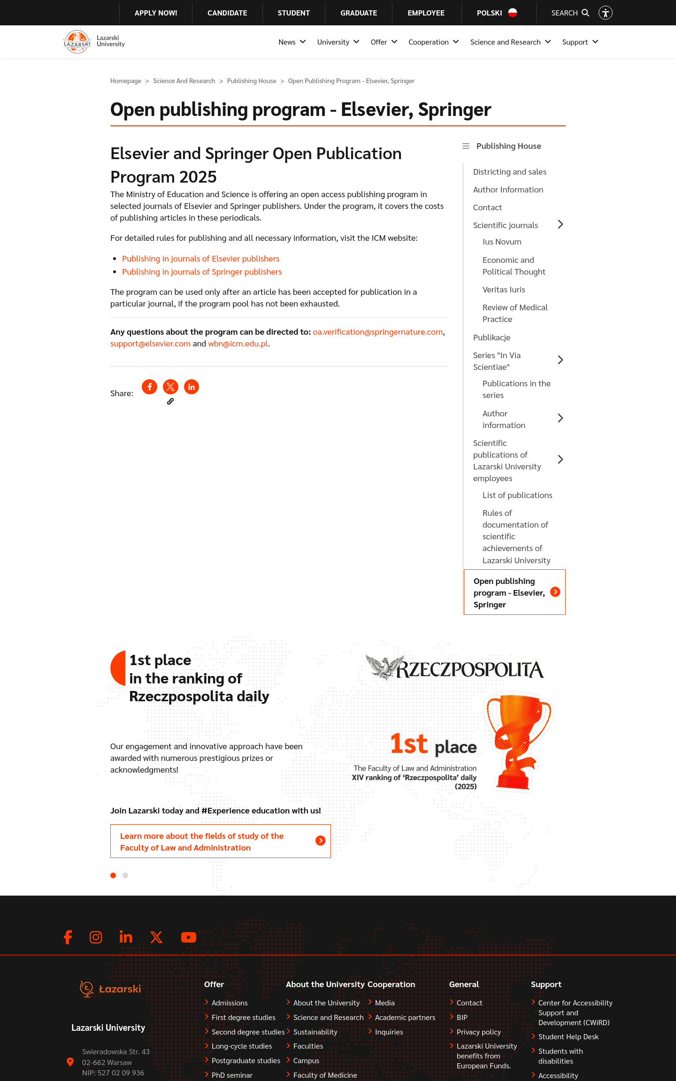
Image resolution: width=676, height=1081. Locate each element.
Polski (489, 12)
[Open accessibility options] (606, 13)
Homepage (125, 80)
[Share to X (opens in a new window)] (170, 386)
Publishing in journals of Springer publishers (202, 271)
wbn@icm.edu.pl (238, 342)
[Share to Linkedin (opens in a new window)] (191, 386)
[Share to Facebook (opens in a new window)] (149, 386)
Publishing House (252, 80)
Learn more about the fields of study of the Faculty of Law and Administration (202, 841)
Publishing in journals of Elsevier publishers (200, 258)
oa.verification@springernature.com (378, 331)
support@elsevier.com (150, 342)
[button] (170, 401)
